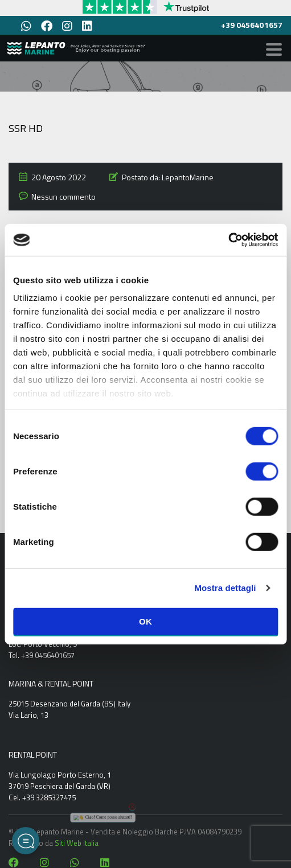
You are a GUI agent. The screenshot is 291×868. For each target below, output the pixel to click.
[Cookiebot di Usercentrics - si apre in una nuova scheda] (228, 240)
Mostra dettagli (225, 588)
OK (145, 621)
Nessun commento (63, 196)
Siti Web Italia (77, 843)
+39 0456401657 (251, 25)
